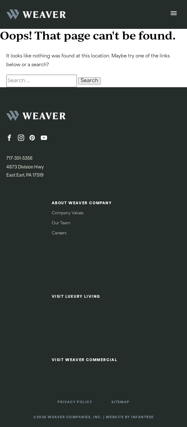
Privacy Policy (74, 402)
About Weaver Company (82, 203)
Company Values (67, 213)
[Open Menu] (174, 14)
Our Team (61, 223)
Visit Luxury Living (76, 297)
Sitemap (120, 402)
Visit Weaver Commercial (84, 360)
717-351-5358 (19, 159)
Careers (59, 233)
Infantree (142, 417)
